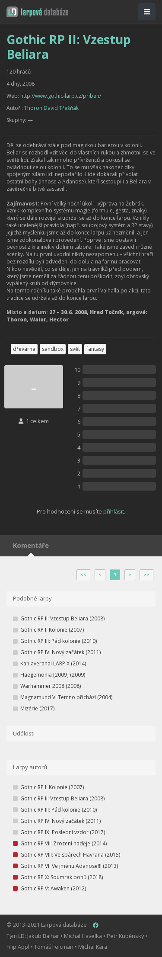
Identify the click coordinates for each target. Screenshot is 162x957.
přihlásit (113, 511)
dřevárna (24, 349)
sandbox (53, 349)
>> (146, 575)
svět (75, 349)
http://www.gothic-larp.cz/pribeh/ (60, 96)
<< (83, 575)
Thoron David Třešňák (51, 108)
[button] (37, 12)
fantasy (95, 349)
